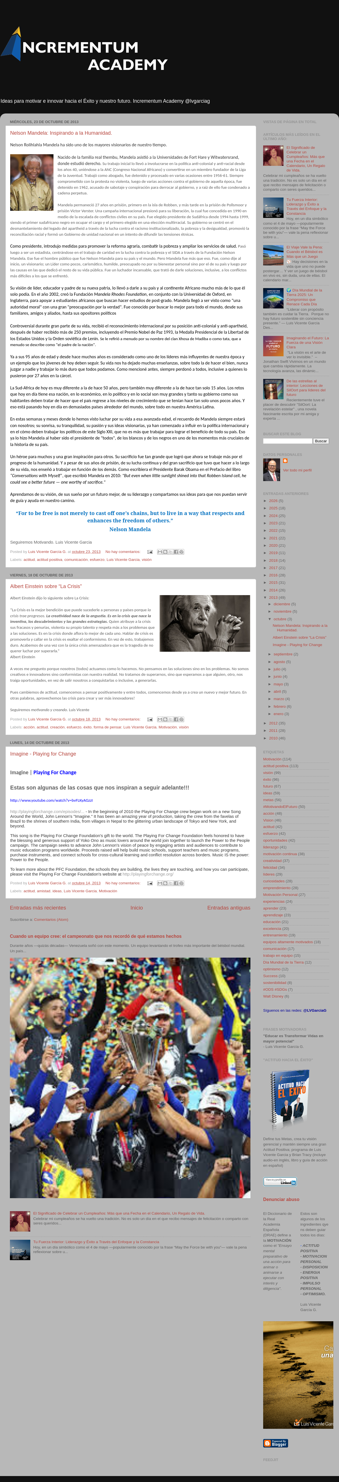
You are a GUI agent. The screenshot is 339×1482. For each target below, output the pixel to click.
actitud (29, 559)
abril (278, 691)
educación (272, 922)
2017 (274, 568)
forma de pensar (107, 727)
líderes (269, 874)
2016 (274, 575)
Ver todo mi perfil (297, 470)
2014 (274, 590)
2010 (274, 738)
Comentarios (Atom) (51, 919)
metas (268, 800)
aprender (270, 908)
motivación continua (280, 854)
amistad (43, 891)
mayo (279, 684)
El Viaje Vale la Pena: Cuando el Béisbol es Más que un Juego (304, 251)
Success (270, 976)
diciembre (282, 604)
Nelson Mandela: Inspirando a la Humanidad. (61, 133)
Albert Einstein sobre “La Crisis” (46, 586)
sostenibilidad (274, 983)
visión (147, 559)
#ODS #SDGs (275, 989)
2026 (274, 501)
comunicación (76, 559)
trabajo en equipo (278, 955)
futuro (268, 786)
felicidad (270, 867)
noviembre (283, 611)
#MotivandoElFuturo (280, 807)
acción (29, 727)
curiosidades (274, 881)
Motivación (167, 727)
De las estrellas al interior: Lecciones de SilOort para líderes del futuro (305, 388)
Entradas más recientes (38, 908)
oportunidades (275, 840)
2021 (274, 538)
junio (278, 676)
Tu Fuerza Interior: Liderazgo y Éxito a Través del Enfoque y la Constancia (96, 1242)
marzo (279, 699)
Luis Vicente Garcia (123, 559)
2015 (274, 582)
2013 (274, 597)
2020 (274, 545)
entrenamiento (275, 935)
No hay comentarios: (124, 552)
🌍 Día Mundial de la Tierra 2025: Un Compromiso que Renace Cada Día (304, 297)
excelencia (272, 928)
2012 (274, 723)
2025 (274, 508)
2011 (274, 730)
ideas (56, 891)
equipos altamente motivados (288, 942)
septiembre (284, 654)
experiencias (274, 901)
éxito (87, 727)
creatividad (272, 861)
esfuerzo (97, 559)
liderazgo (271, 847)
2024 (274, 516)
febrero (280, 706)
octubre (280, 619)
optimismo (272, 969)
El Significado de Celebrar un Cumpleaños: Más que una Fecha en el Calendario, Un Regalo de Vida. (119, 1213)
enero (279, 714)
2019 (274, 553)
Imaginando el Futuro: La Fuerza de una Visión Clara (307, 342)
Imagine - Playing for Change (43, 754)
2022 (274, 530)
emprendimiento (277, 888)
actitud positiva (49, 559)
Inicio (136, 908)
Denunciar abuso (281, 1199)
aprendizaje (273, 915)
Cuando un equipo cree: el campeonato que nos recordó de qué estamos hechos (96, 936)
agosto (280, 662)
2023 (274, 523)
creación (57, 727)
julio (278, 669)
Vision (268, 820)
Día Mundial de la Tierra (283, 962)
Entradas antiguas (228, 908)
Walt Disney (273, 996)
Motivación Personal (280, 895)
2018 (274, 560)
